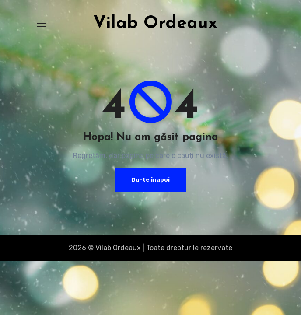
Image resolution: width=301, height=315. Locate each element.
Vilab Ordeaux (155, 23)
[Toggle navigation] (41, 24)
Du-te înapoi (150, 179)
